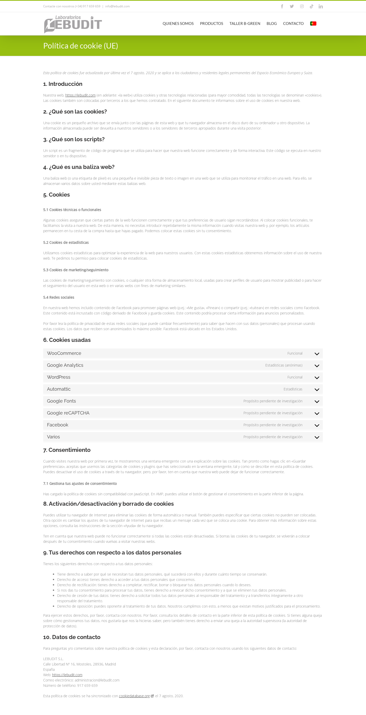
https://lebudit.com (80, 95)
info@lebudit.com (117, 6)
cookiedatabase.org (134, 695)
